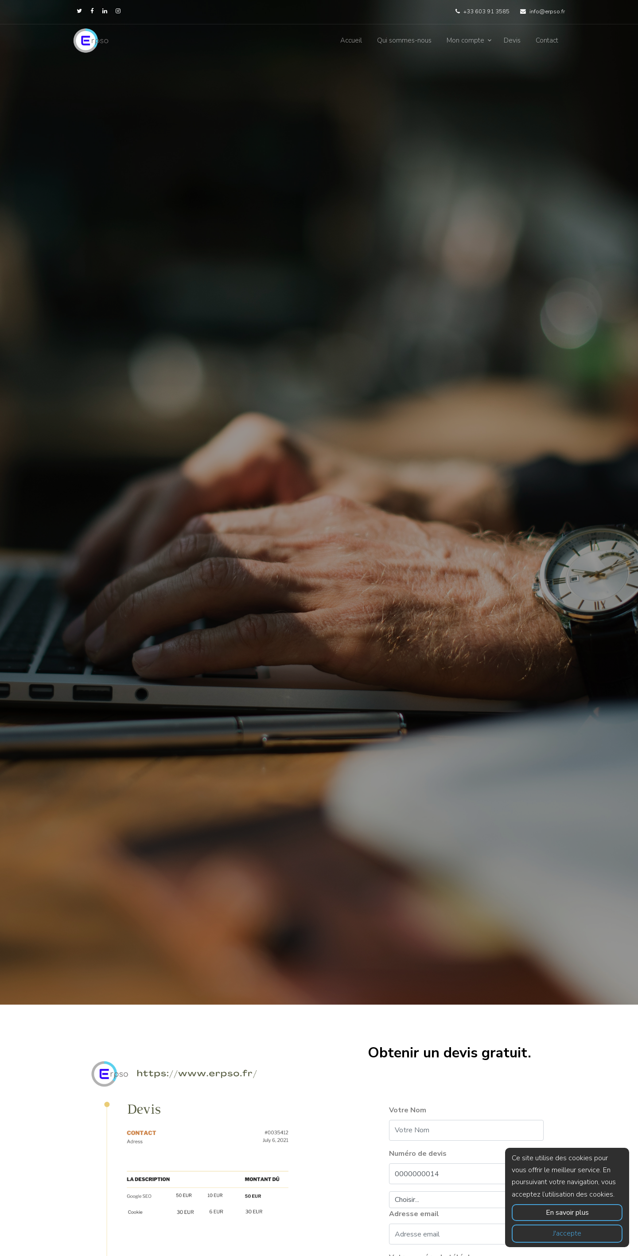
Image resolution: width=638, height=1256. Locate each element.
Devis (512, 40)
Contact (547, 40)
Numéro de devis (418, 1153)
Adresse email (414, 1214)
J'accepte (567, 1233)
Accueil (351, 40)
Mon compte (465, 40)
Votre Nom (407, 1110)
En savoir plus (567, 1212)
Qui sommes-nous (404, 40)
